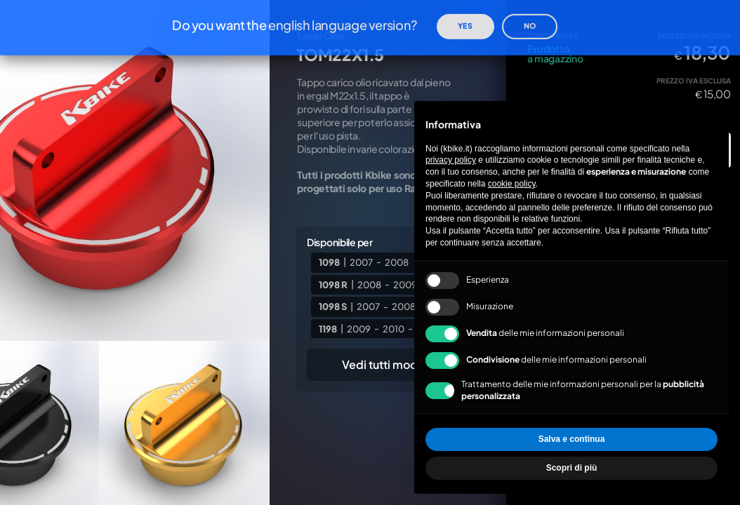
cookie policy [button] (512, 184)
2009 (359, 328)
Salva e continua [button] (572, 439)
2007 (361, 261)
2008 (397, 261)
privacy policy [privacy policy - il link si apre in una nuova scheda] (450, 160)
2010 (393, 328)
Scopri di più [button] (571, 468)
